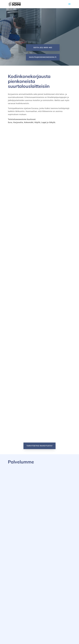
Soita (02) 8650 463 (42, 47)
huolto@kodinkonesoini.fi (42, 57)
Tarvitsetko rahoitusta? (39, 446)
